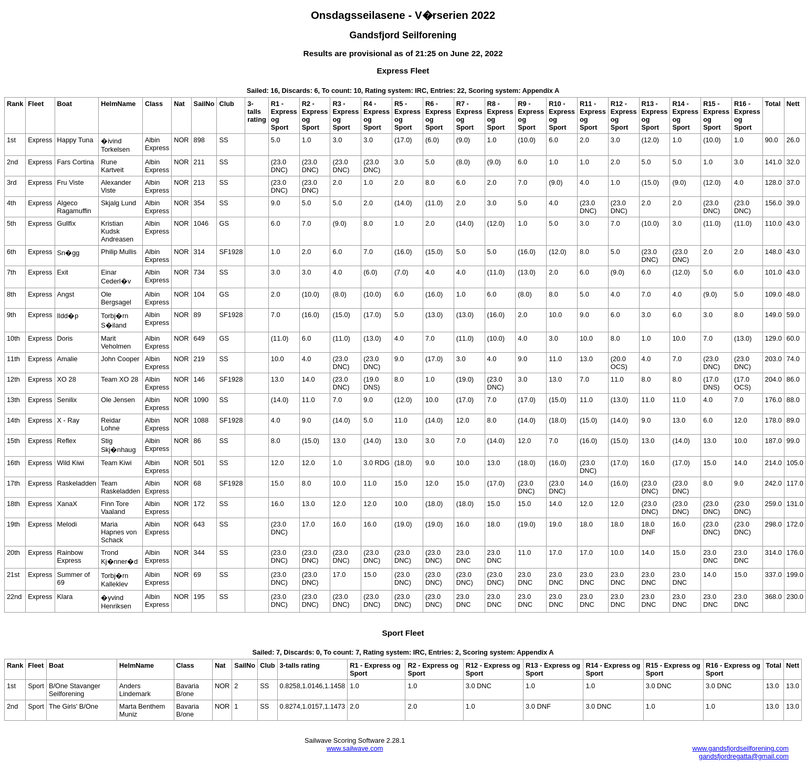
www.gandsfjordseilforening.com (740, 748)
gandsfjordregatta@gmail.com (744, 756)
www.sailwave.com (355, 748)
